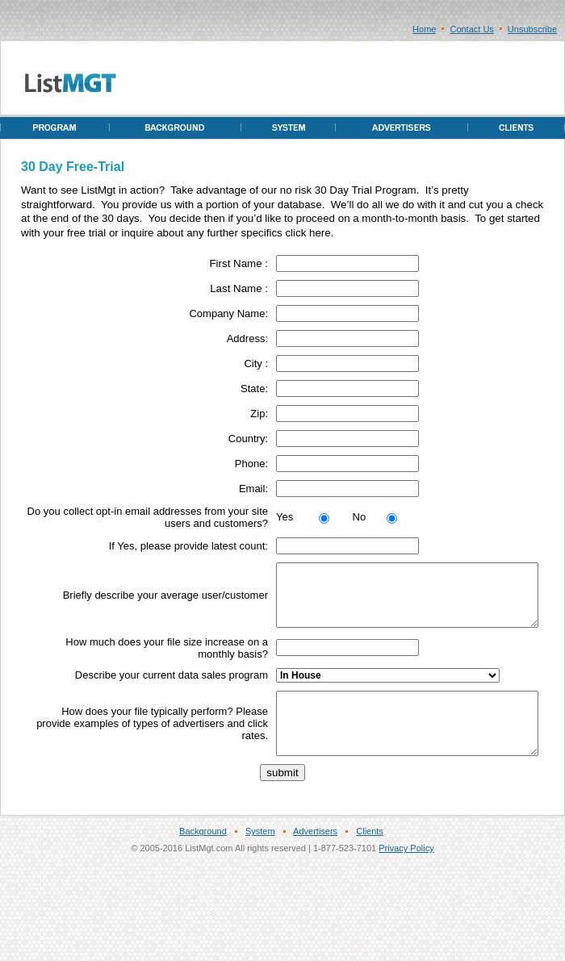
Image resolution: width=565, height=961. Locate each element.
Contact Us (471, 29)
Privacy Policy (406, 872)
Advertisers (315, 855)
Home (424, 29)
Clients (369, 855)
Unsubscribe (532, 29)
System (260, 855)
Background (203, 855)
